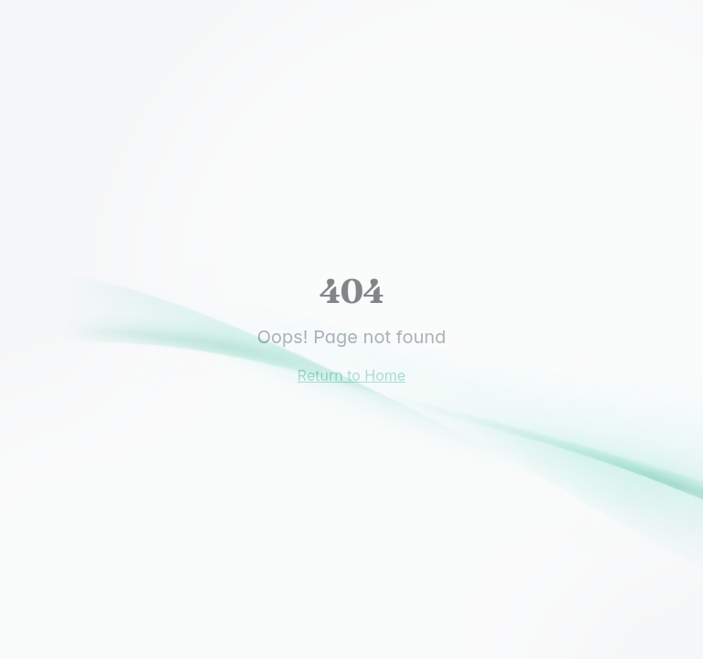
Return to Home (351, 375)
